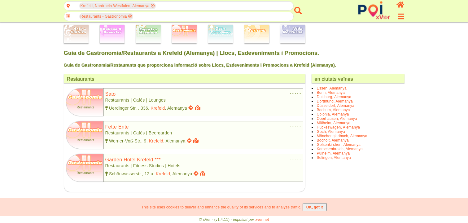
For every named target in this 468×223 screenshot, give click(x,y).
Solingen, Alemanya (334, 157)
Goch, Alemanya (331, 131)
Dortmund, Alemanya (335, 101)
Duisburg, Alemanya (334, 97)
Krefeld (158, 108)
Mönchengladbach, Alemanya (342, 136)
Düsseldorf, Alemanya (336, 105)
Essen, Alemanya (332, 88)
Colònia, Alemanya (333, 114)
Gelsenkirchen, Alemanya (339, 144)
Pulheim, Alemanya (333, 153)
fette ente (117, 126)
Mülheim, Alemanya (334, 123)
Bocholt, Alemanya (333, 140)
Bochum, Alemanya (333, 110)
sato (110, 94)
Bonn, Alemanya (331, 92)
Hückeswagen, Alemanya (338, 127)
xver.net (262, 219)
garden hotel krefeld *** (133, 159)
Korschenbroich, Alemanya (340, 149)
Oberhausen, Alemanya (337, 118)
